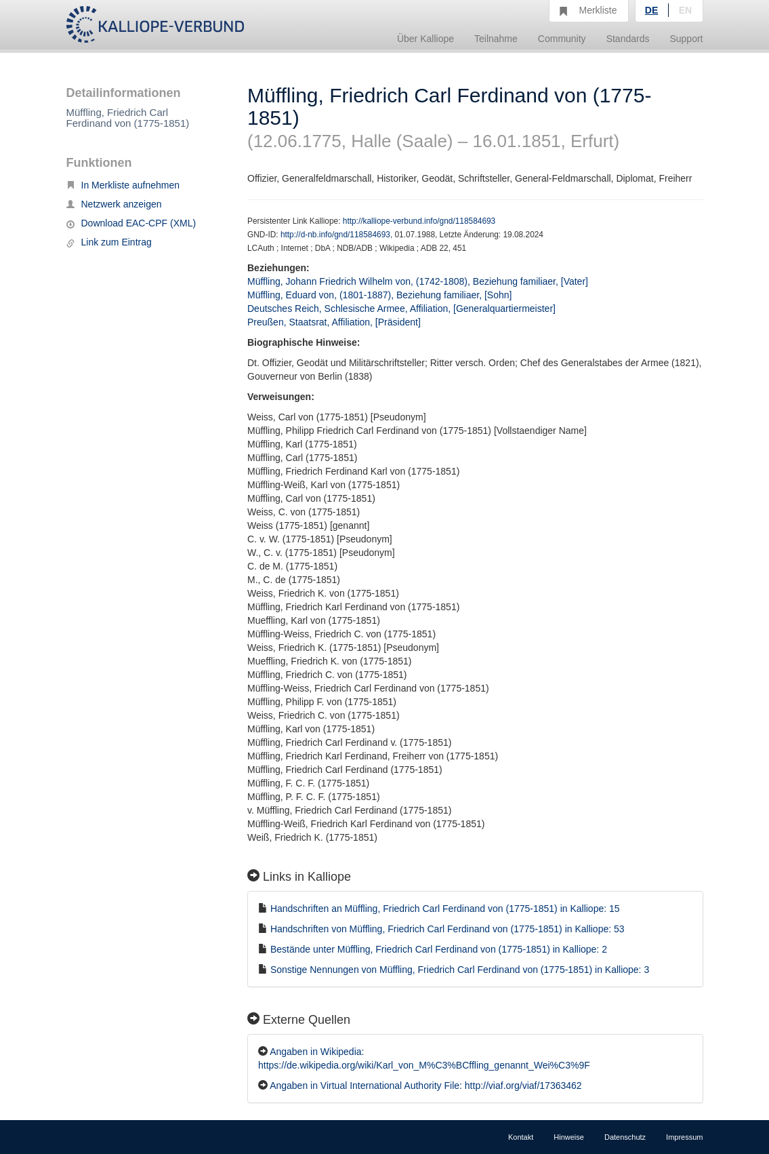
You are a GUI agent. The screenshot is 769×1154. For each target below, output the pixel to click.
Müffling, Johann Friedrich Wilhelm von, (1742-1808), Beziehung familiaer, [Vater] (417, 281)
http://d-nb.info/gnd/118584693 (335, 234)
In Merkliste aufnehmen (123, 185)
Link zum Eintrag (109, 242)
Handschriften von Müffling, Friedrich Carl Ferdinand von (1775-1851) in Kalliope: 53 (447, 928)
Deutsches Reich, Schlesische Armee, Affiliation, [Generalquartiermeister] (401, 308)
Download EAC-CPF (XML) (131, 223)
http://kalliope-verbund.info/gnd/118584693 (419, 221)
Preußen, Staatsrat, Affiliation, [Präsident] (334, 322)
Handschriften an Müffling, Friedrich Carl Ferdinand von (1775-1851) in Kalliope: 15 (445, 908)
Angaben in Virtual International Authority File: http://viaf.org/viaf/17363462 (425, 1085)
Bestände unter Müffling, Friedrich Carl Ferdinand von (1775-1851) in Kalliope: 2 (438, 949)
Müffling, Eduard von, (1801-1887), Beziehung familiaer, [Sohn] (379, 295)
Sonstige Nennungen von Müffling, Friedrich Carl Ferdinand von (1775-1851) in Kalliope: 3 (459, 969)
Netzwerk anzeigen (114, 204)
